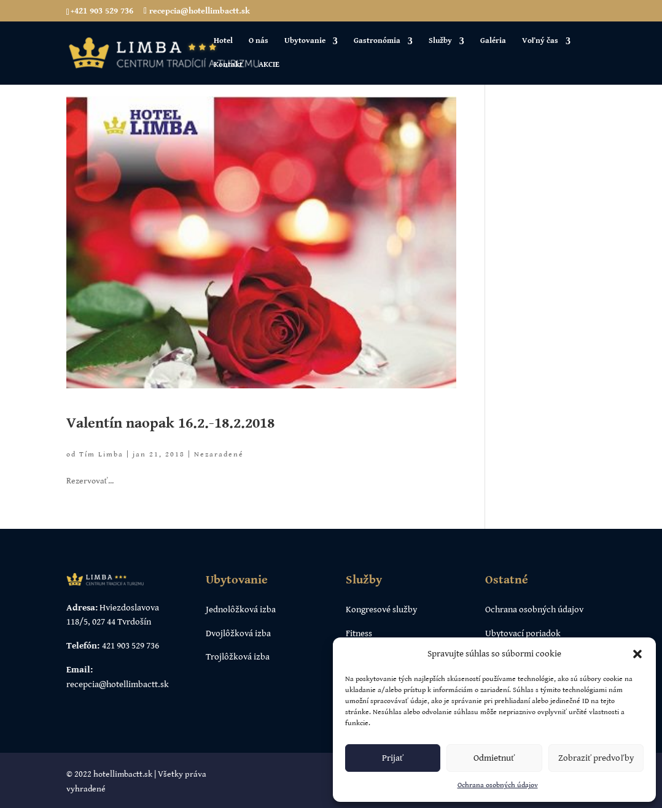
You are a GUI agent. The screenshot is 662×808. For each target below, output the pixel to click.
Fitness (359, 633)
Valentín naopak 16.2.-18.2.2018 (170, 423)
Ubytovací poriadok (523, 633)
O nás (258, 41)
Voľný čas (540, 41)
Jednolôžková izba (241, 609)
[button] (637, 654)
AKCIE (269, 65)
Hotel (223, 41)
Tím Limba (101, 454)
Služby (440, 41)
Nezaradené (219, 454)
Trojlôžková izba (238, 657)
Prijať (392, 758)
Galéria (493, 41)
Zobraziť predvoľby (596, 758)
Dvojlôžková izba (238, 633)
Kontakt (228, 65)
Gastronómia (377, 41)
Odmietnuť (494, 758)
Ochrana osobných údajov (498, 785)
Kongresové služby (381, 609)
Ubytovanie (304, 41)
